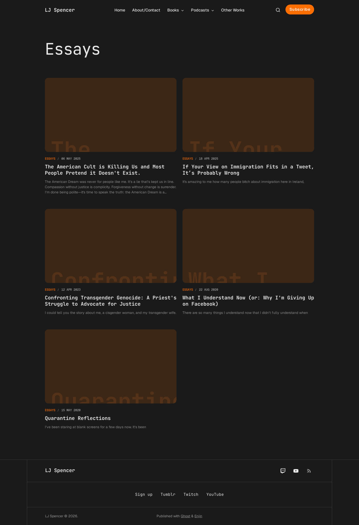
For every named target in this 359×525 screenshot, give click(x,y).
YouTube (215, 494)
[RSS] (309, 471)
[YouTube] (296, 471)
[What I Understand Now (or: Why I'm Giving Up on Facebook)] (248, 262)
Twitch (190, 494)
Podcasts (202, 10)
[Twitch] (283, 471)
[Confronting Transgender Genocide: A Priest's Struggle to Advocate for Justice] (111, 262)
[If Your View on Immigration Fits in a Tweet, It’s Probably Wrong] (248, 136)
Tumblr (168, 494)
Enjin (198, 516)
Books (175, 10)
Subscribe (299, 9)
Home (119, 10)
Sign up (144, 494)
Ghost (185, 516)
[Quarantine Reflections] (111, 379)
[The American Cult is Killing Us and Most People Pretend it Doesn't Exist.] (111, 136)
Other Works (233, 10)
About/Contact (146, 10)
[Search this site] (277, 9)
